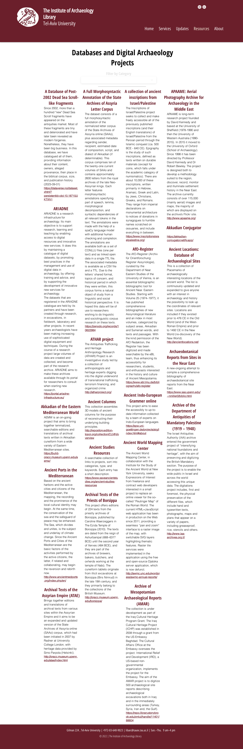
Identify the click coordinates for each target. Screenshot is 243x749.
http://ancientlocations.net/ (182, 342)
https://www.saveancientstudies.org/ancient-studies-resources (101, 481)
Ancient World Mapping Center (143, 445)
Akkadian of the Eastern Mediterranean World (61, 409)
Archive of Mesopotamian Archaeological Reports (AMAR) (142, 595)
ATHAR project (101, 339)
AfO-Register (143, 249)
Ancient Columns (102, 401)
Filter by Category (118, 73)
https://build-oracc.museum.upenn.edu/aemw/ (61, 457)
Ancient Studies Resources (102, 450)
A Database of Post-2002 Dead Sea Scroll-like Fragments (60, 97)
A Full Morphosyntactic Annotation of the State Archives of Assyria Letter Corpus (102, 100)
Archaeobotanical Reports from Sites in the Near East (184, 357)
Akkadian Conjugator (184, 227)
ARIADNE (60, 208)
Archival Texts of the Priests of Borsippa (102, 497)
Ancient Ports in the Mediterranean (61, 473)
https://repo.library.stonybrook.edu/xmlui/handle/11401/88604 (142, 716)
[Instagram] (199, 7)
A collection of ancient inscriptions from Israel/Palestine (143, 97)
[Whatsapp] (204, 7)
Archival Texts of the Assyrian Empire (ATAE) (61, 592)
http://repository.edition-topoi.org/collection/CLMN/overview (102, 434)
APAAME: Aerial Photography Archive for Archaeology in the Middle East (184, 100)
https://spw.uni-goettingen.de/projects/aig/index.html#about (142, 429)
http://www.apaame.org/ (181, 218)
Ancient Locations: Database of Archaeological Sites (184, 255)
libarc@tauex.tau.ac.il (137, 730)
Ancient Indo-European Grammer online (143, 398)
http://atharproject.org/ (98, 392)
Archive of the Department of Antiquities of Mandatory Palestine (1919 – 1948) (184, 416)
